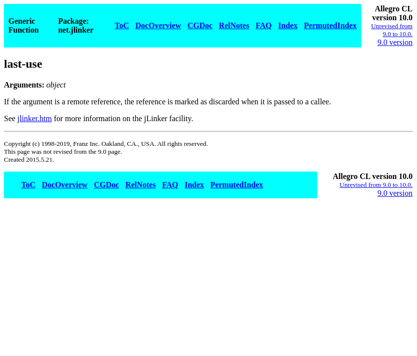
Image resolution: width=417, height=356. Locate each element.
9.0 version (395, 42)
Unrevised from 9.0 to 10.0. (392, 30)
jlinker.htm (34, 118)
